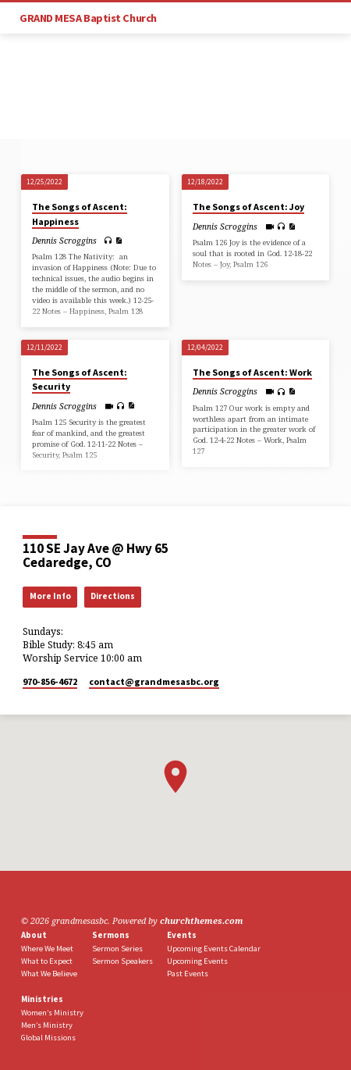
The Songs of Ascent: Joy (248, 206)
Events (182, 934)
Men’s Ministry (47, 1025)
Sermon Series (117, 948)
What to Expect (47, 961)
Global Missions (48, 1038)
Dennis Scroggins (64, 240)
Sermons (110, 934)
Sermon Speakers (122, 961)
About (34, 934)
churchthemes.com (201, 920)
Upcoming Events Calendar (214, 948)
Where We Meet (47, 948)
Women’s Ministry (52, 1013)
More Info (50, 595)
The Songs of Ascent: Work (252, 372)
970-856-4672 (50, 681)
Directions (112, 595)
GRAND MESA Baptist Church (88, 18)
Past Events (187, 973)
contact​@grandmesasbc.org (154, 681)
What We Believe (49, 973)
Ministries (42, 998)
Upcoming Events (197, 961)
